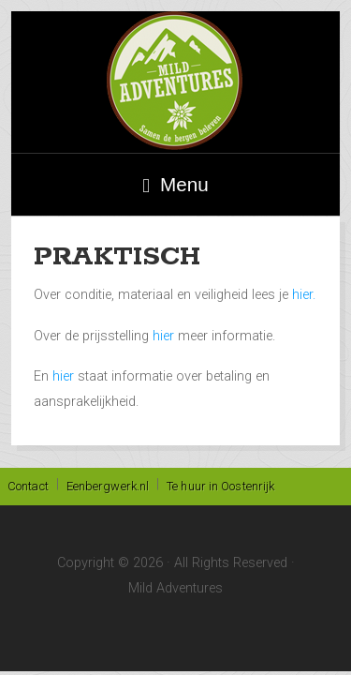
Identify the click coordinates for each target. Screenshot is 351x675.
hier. (303, 295)
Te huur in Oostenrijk (220, 486)
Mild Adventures (175, 82)
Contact (28, 486)
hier (165, 336)
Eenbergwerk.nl (107, 486)
